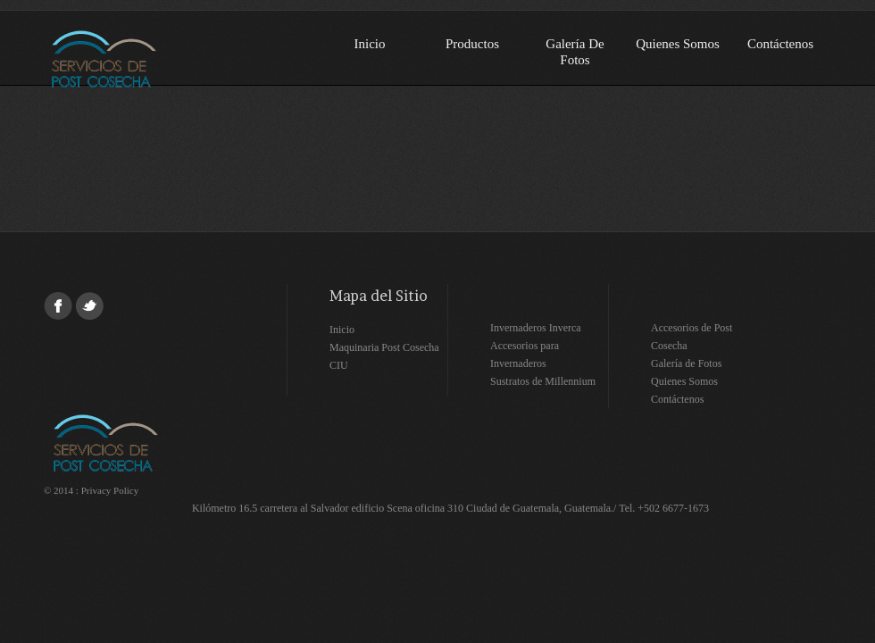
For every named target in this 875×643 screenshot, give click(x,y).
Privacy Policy (109, 490)
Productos (472, 44)
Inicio (370, 44)
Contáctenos (780, 44)
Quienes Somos (678, 44)
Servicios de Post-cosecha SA (157, 58)
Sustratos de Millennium (543, 381)
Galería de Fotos (575, 52)
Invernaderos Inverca (535, 328)
